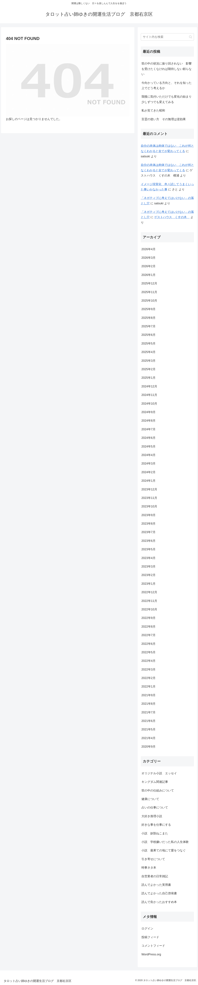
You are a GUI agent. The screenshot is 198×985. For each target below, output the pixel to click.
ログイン (147, 928)
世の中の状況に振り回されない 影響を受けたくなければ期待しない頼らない (166, 69)
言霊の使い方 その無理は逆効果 (163, 119)
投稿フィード (150, 937)
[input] (167, 37)
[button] (190, 37)
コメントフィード (153, 945)
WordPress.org (151, 954)
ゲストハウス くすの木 (172, 217)
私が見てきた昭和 (153, 110)
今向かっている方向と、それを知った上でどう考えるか (166, 85)
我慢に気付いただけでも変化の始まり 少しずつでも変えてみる (167, 99)
